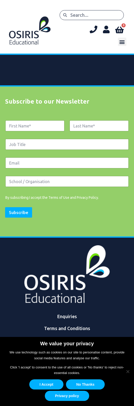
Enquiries (67, 316)
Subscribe (18, 212)
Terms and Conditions (67, 328)
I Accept (46, 384)
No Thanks (85, 384)
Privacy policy (67, 396)
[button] (122, 42)
